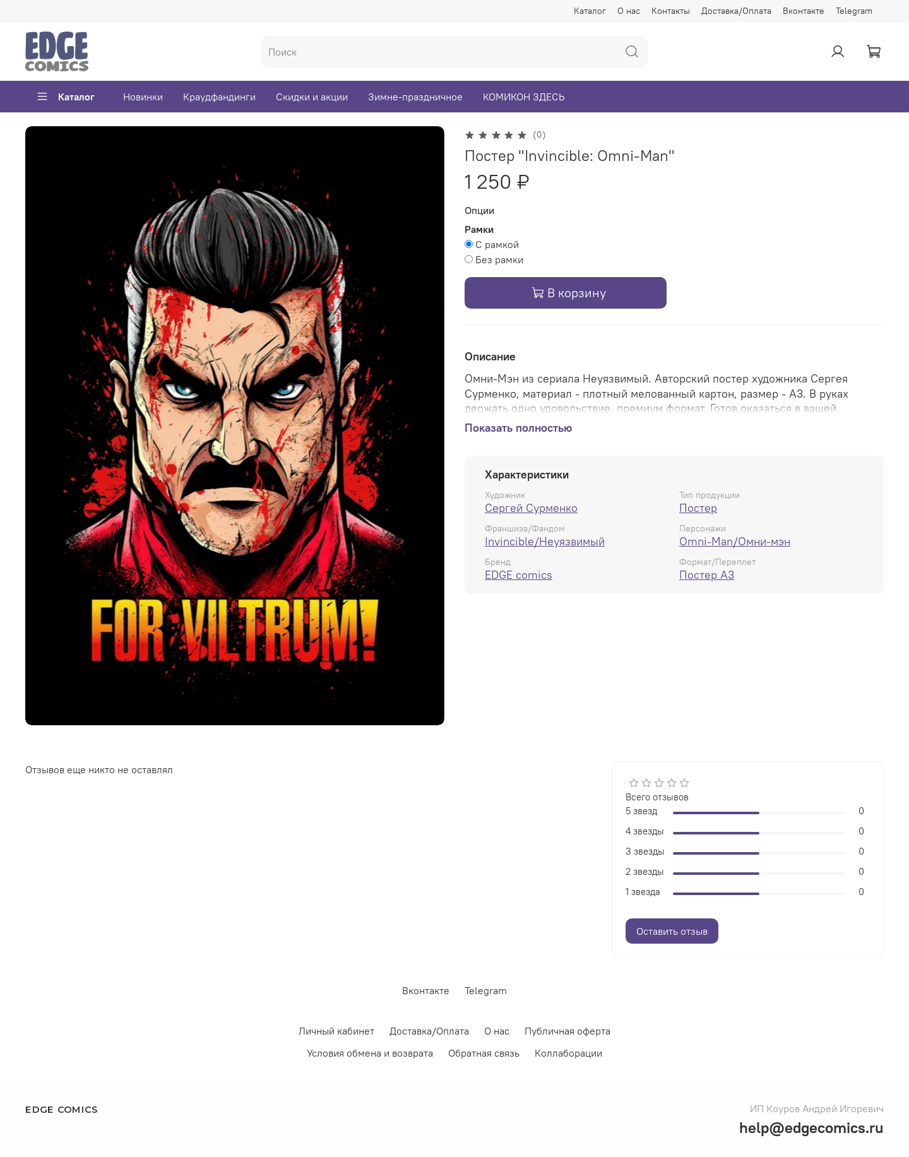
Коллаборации (568, 1053)
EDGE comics (518, 574)
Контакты (670, 10)
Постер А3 (706, 574)
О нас (628, 10)
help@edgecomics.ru (811, 1127)
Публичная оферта (567, 1030)
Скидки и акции (312, 96)
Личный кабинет (336, 1030)
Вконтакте (803, 10)
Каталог (590, 10)
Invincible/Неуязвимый (545, 541)
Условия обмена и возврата (370, 1053)
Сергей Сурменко (531, 508)
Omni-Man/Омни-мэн (734, 541)
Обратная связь (484, 1053)
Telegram (854, 10)
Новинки (143, 96)
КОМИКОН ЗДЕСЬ (524, 96)
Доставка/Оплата (736, 10)
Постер (698, 508)
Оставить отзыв (672, 931)
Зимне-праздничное (415, 96)
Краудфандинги (219, 96)
